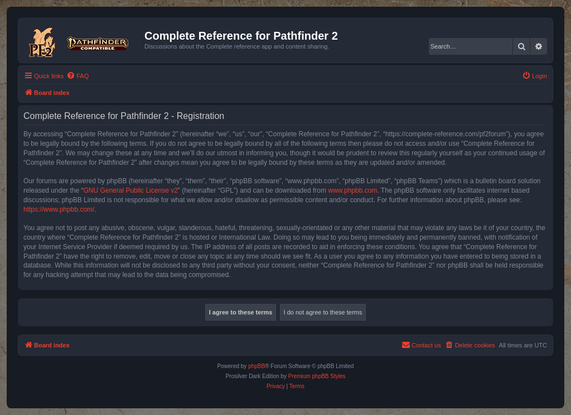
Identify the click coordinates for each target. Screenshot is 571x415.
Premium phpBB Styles (317, 376)
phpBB (256, 366)
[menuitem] (77, 76)
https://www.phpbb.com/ (58, 209)
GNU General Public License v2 (130, 190)
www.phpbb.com (352, 190)
